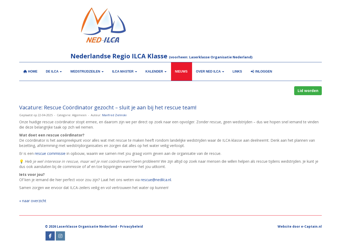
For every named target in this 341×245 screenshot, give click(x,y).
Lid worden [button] (308, 90)
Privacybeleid (131, 226)
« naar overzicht (32, 200)
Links (237, 71)
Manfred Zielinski (114, 115)
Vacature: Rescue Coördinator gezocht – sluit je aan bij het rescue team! (108, 107)
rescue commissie (50, 153)
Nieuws (181, 71)
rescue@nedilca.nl (156, 179)
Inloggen (261, 71)
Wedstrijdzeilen (87, 71)
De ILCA (54, 71)
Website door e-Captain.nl (300, 226)
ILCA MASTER (124, 71)
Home (30, 71)
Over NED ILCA (210, 71)
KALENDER (156, 71)
